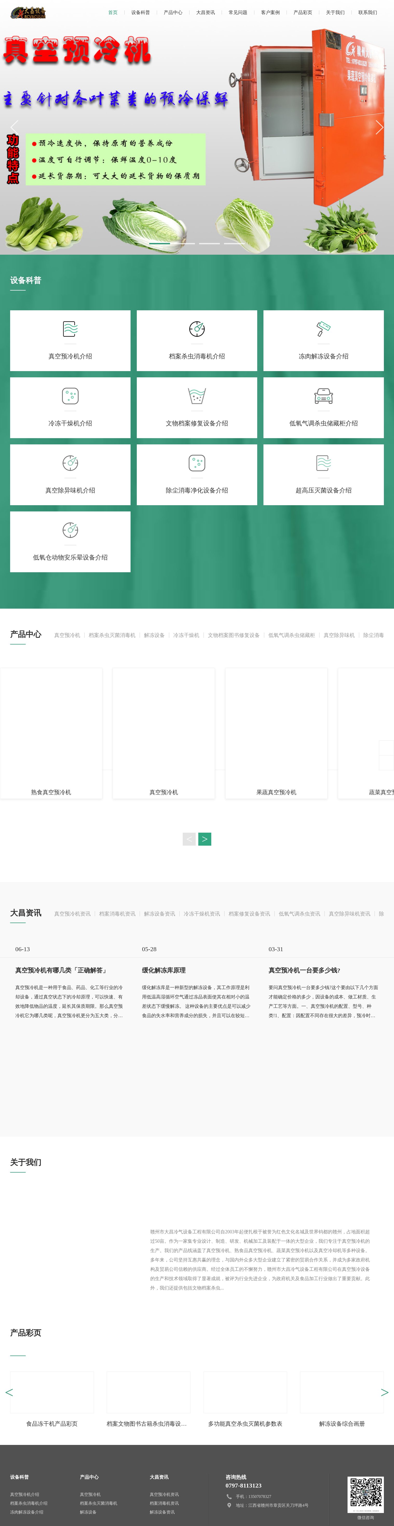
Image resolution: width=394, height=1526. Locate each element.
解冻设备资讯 (159, 914)
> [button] (205, 839)
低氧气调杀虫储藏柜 (291, 635)
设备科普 (140, 12)
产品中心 (173, 12)
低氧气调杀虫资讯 (299, 914)
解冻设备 (154, 635)
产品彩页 (303, 12)
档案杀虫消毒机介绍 (28, 1503)
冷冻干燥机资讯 (202, 914)
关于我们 (335, 12)
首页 (113, 12)
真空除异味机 (339, 635)
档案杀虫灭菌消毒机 (112, 635)
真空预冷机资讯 (72, 914)
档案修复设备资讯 (249, 914)
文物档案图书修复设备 (234, 635)
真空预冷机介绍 (24, 1494)
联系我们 (367, 12)
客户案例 (270, 12)
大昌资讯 (205, 12)
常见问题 (238, 12)
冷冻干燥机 (186, 635)
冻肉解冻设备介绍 (26, 1512)
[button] (159, 243)
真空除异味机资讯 (349, 914)
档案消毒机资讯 (117, 914)
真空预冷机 (67, 635)
